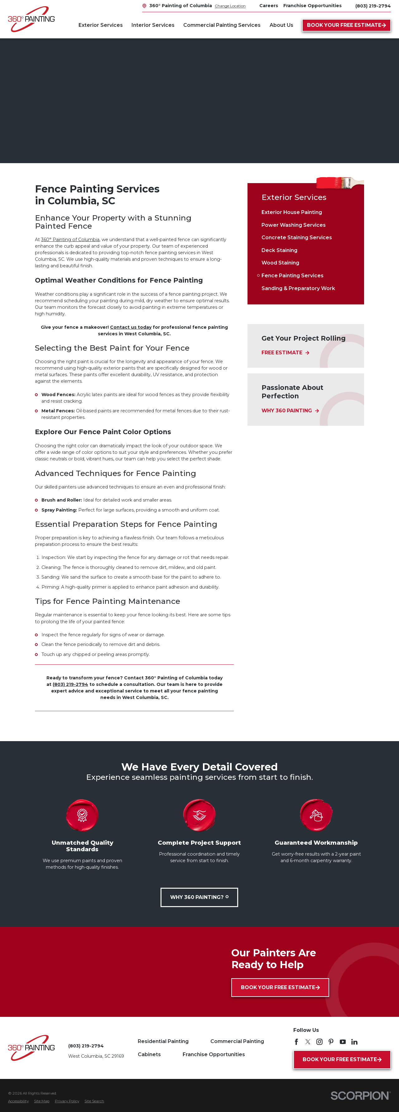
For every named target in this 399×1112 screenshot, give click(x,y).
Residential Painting (163, 1041)
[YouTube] (343, 1042)
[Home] (31, 19)
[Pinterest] (331, 1042)
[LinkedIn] (354, 1042)
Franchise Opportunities (214, 1054)
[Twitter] (308, 1042)
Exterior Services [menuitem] (101, 25)
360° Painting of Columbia (70, 239)
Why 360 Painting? (200, 897)
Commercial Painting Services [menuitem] (222, 25)
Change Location (230, 5)
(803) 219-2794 (373, 6)
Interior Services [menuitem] (153, 25)
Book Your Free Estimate (346, 25)
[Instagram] (319, 1042)
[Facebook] (296, 1042)
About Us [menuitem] (281, 25)
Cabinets (149, 1054)
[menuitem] (306, 212)
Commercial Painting (237, 1041)
